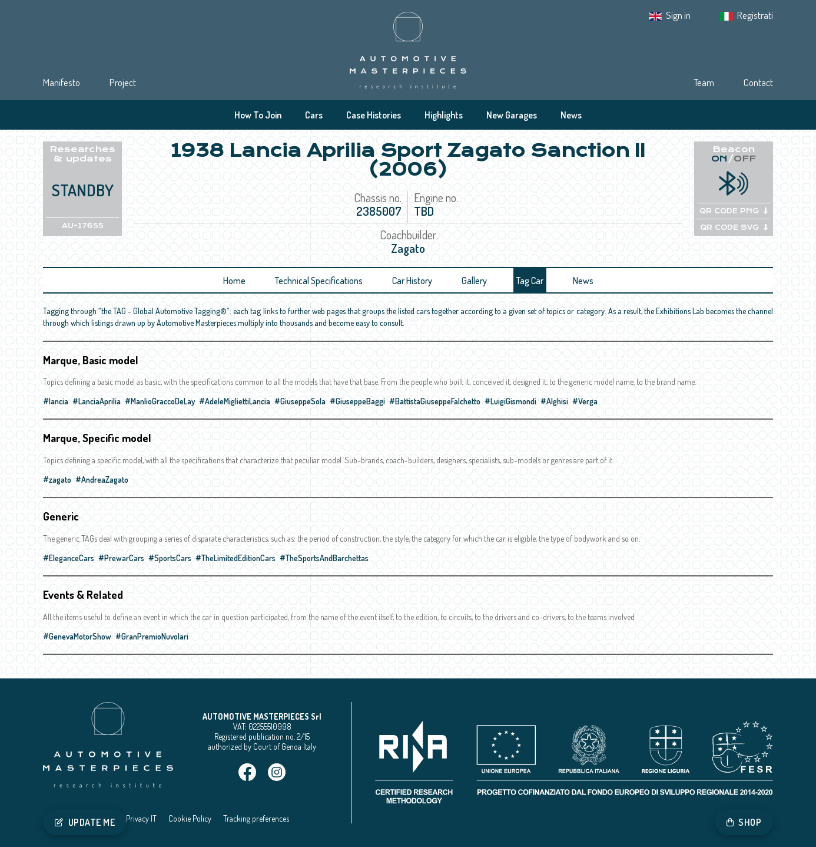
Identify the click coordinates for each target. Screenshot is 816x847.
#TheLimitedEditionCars (235, 558)
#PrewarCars (121, 558)
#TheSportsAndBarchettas (324, 558)
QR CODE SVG (734, 227)
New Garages (511, 115)
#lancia (55, 401)
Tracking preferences (256, 818)
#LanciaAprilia (96, 401)
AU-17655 (83, 226)
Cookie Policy (189, 818)
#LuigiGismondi (510, 401)
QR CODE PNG (733, 211)
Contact (758, 82)
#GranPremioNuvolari (151, 636)
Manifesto (61, 82)
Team (704, 82)
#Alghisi (554, 401)
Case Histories (373, 115)
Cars (314, 115)
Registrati (755, 15)
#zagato (57, 479)
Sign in (678, 15)
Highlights (443, 115)
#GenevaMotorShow (77, 636)
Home (234, 280)
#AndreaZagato (101, 479)
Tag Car (529, 280)
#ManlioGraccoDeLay (160, 401)
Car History (412, 280)
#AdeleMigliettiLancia (234, 401)
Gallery (474, 280)
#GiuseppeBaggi (357, 401)
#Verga (585, 401)
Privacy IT (141, 818)
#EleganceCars (68, 558)
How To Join (257, 115)
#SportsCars (169, 558)
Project (123, 82)
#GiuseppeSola (300, 401)
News (571, 115)
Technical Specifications (319, 280)
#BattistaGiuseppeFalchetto (434, 401)
